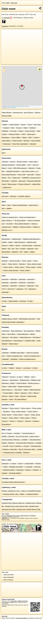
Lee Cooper (26, 368)
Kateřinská (5, 463)
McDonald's (5, 181)
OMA (7, 3)
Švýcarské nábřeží (15, 473)
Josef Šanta (5, 331)
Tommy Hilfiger (16, 137)
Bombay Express (22, 161)
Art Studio (10, 223)
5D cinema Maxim (20, 220)
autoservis (22, 285)
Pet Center (13, 131)
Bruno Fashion (35, 140)
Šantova (28, 470)
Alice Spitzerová (29, 331)
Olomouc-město (7, 115)
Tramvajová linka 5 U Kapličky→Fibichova (16, 452)
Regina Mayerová (22, 334)
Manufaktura (5, 137)
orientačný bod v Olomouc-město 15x (13, 503)
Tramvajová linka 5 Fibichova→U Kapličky (29, 443)
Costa (10, 168)
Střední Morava (6, 112)
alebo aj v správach (8, 579)
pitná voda (30, 174)
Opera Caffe (21, 174)
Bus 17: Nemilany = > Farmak (19, 446)
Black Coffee (33, 161)
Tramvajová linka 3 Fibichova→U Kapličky (15, 439)
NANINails (5, 131)
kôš (9, 248)
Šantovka (5, 261)
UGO (29, 165)
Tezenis (23, 124)
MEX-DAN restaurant (19, 168)
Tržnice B (28, 421)
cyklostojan (5, 352)
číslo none (14, 3)
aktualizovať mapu (11, 515)
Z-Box (33, 377)
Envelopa (35, 421)
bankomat (37, 245)
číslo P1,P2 (10, 289)
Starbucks (31, 168)
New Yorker (37, 124)
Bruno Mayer (12, 334)
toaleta (10, 242)
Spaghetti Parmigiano (13, 171)
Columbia (33, 144)
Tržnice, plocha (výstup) (34, 264)
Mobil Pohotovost (19, 242)
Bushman (27, 140)
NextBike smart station (17, 352)
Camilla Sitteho (29, 463)
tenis (3, 208)
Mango (4, 168)
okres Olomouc (28, 112)
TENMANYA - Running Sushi (31, 177)
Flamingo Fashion (14, 134)
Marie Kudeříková (16, 331)
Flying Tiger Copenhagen (20, 144)
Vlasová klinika (13, 301)
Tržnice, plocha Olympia (10, 270)
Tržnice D (5, 421)
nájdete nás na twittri (8, 574)
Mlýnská (38, 463)
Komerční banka (27, 245)
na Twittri (11, 602)
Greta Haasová (18, 340)
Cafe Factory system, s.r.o (30, 171)
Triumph (36, 137)
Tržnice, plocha (26, 261)
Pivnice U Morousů (24, 184)
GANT (23, 134)
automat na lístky (14, 261)
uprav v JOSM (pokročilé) (22, 515)
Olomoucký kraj (17, 112)
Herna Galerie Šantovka (22, 223)
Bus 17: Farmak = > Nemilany (11, 433)
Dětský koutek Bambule (19, 205)
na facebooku (13, 601)
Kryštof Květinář (14, 124)
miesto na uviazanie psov (9, 217)
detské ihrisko (33, 205)
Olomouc (37, 112)
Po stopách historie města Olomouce (13, 482)
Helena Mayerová (25, 337)
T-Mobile (4, 124)
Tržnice (29, 124)
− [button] (4, 71)
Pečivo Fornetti (17, 140)
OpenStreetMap (13, 106)
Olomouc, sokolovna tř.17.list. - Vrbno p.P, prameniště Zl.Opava (21, 491)
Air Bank (22, 248)
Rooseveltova (6, 424)
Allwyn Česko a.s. (7, 220)
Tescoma (19, 128)
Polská (5, 466)
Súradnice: (5, 26)
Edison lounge (12, 184)
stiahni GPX (5, 518)
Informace (13, 196)
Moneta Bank (6, 239)
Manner (17, 245)
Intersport (6, 128)
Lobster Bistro (36, 184)
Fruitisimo (14, 181)
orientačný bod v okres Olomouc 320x (16, 506)
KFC (9, 177)
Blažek (24, 137)
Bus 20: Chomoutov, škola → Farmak (30, 449)
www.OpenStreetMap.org (22, 618)
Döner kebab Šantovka (9, 174)
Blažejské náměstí (9, 470)
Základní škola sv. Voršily (9, 319)
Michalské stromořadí (16, 466)
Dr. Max (4, 301)
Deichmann (6, 144)
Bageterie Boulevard (8, 165)
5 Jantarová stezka (32, 494)
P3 (26, 289)
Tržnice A (20, 421)
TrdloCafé (5, 161)
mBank (11, 245)
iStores (25, 128)
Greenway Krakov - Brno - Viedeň (13, 494)
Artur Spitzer (14, 337)
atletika (9, 208)
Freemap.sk (22, 106)
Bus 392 (5, 446)
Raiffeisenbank (16, 239)
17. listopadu (7, 18)
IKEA (30, 137)
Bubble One (7, 187)
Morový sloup (13, 343)
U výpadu (13, 463)
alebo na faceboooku (8, 577)
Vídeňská (35, 470)
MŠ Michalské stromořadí (27, 319)
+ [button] (4, 68)
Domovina (23, 301)
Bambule (32, 128)
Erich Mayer (36, 337)
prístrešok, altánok (23, 196)
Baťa (12, 128)
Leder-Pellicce (6, 140)
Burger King (16, 177)
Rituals (21, 131)
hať (3, 310)
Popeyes (12, 161)
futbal (3, 205)
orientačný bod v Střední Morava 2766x (28, 509)
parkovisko (5, 279)
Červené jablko (20, 165)
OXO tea (35, 165)
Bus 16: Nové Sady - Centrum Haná (27, 436)
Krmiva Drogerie (30, 131)
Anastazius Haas (30, 340)
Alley (3, 153)
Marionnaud (31, 134)
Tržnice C (12, 421)
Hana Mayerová (7, 340)
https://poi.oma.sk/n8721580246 (9, 107)
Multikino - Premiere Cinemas (22, 227)
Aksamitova (20, 470)
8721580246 (32, 515)
